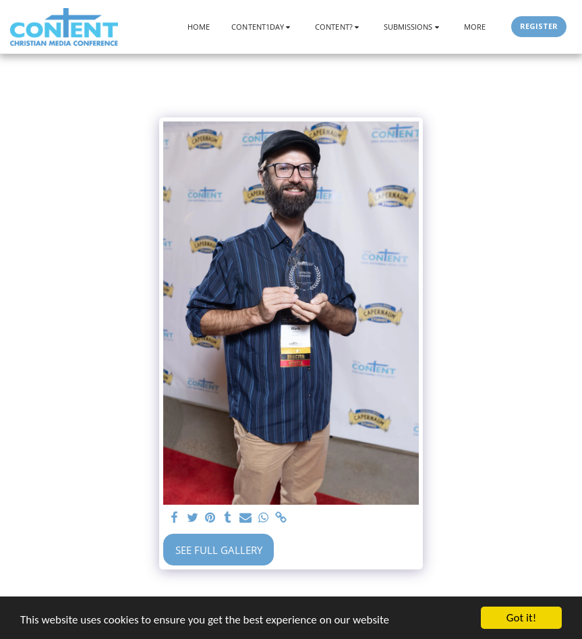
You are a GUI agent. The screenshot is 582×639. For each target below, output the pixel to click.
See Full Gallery (218, 550)
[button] (262, 26)
